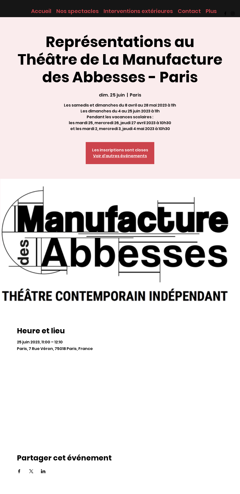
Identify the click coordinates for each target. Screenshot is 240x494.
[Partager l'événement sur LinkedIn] (43, 471)
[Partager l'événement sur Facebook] (19, 471)
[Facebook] (225, 13)
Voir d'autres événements (120, 156)
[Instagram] (232, 13)
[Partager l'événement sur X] (31, 471)
